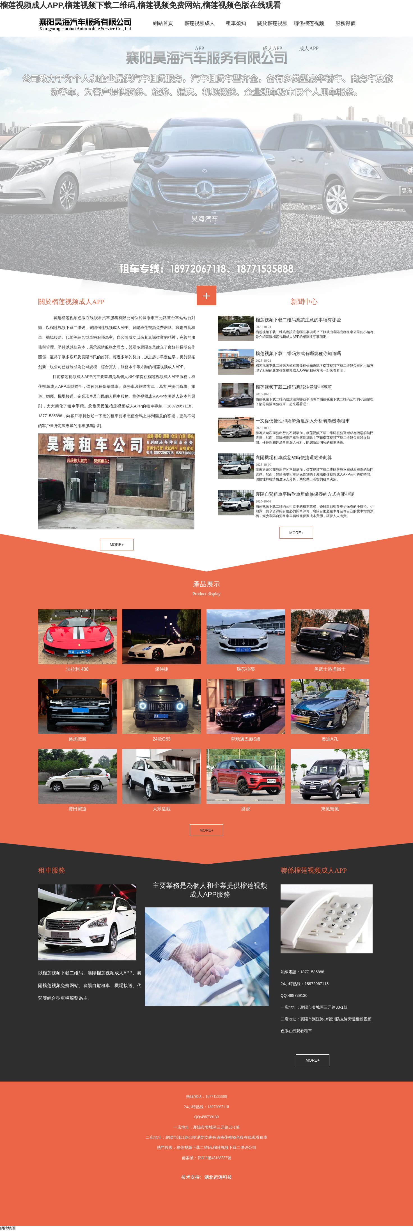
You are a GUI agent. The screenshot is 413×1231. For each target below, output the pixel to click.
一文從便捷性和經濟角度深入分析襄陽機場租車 (303, 420)
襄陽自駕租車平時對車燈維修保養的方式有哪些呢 (305, 494)
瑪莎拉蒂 (246, 669)
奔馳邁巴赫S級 (246, 739)
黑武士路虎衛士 (330, 669)
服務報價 (345, 23)
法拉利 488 (77, 669)
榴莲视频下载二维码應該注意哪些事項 (294, 387)
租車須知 (236, 23)
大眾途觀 (162, 808)
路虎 (245, 808)
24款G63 (162, 739)
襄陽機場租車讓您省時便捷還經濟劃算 (294, 457)
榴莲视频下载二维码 (194, 1147)
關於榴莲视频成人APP (272, 28)
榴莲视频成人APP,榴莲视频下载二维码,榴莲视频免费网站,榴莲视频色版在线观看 (140, 5)
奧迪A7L (330, 739)
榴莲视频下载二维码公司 (234, 1147)
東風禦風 (330, 808)
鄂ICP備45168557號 (214, 1158)
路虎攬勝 (77, 739)
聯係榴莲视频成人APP (309, 28)
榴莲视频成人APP (199, 28)
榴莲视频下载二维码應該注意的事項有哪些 (298, 319)
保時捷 (161, 669)
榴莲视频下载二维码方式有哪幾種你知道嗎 (298, 353)
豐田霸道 (77, 808)
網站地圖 (8, 1228)
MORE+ (206, 830)
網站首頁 (163, 23)
